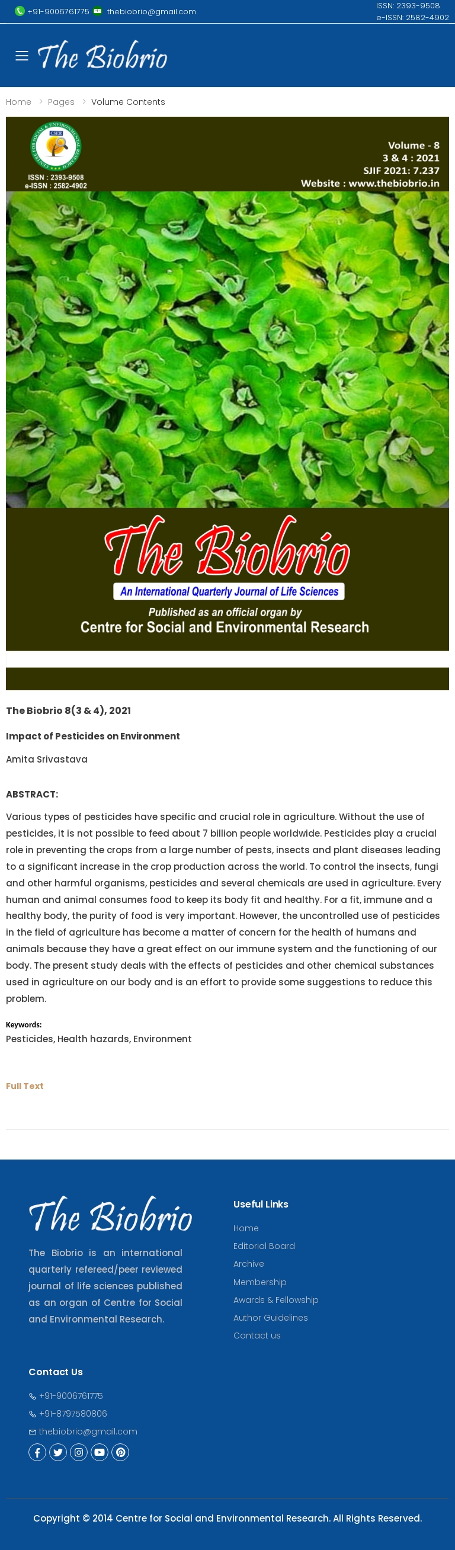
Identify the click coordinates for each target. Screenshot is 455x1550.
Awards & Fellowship (276, 1300)
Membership (260, 1282)
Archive (248, 1264)
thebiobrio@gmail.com (82, 1431)
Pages (61, 102)
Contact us (257, 1335)
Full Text (25, 1086)
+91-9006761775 (65, 1396)
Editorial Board (264, 1246)
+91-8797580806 (67, 1414)
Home (18, 102)
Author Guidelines (270, 1318)
